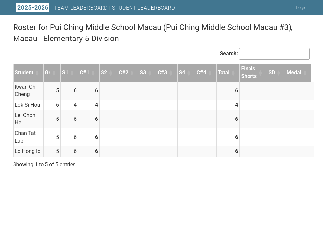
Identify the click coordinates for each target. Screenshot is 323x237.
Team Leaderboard (81, 8)
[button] (37, 73)
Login (301, 7)
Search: (229, 53)
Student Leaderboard (143, 8)
